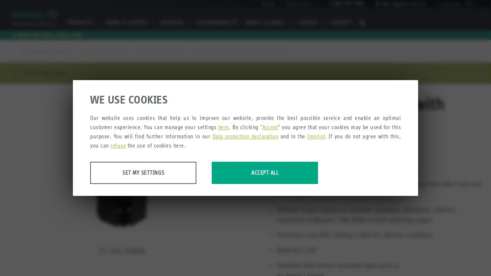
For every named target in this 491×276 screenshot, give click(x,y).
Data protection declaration (245, 136)
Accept (270, 127)
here (223, 127)
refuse (118, 146)
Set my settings (151, 173)
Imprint (316, 136)
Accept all (288, 173)
